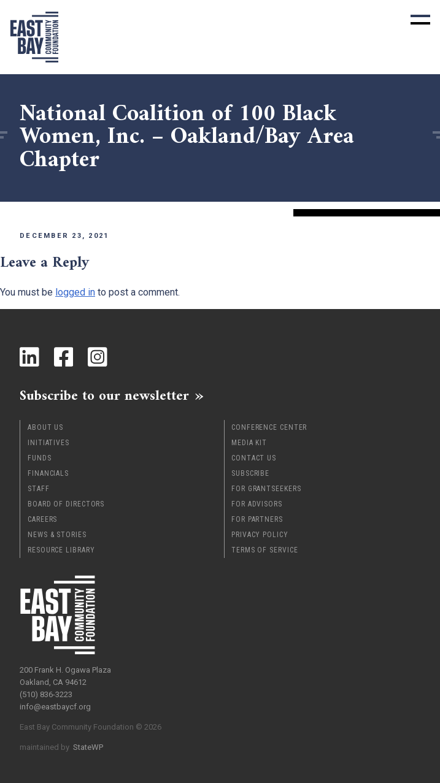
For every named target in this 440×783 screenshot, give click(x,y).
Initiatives (48, 442)
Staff (39, 488)
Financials (48, 473)
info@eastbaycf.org (55, 706)
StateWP (88, 747)
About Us (45, 427)
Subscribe (250, 473)
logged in (75, 292)
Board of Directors (66, 504)
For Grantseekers (266, 488)
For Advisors (256, 504)
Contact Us (253, 458)
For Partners (257, 519)
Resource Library (61, 550)
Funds (40, 458)
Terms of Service (264, 550)
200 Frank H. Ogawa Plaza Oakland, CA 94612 (65, 676)
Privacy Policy (259, 534)
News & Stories (57, 534)
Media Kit (249, 442)
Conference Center (269, 427)
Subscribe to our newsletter (104, 395)
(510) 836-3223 (46, 694)
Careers (42, 519)
